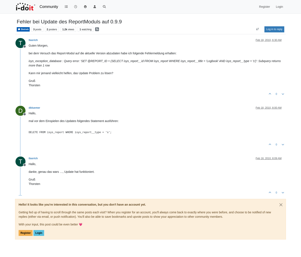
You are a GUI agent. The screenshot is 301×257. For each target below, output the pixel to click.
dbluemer (34, 107)
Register (25, 233)
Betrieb (23, 29)
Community (49, 7)
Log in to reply (274, 29)
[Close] (281, 204)
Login (38, 233)
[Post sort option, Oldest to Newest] (257, 29)
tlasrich (33, 40)
